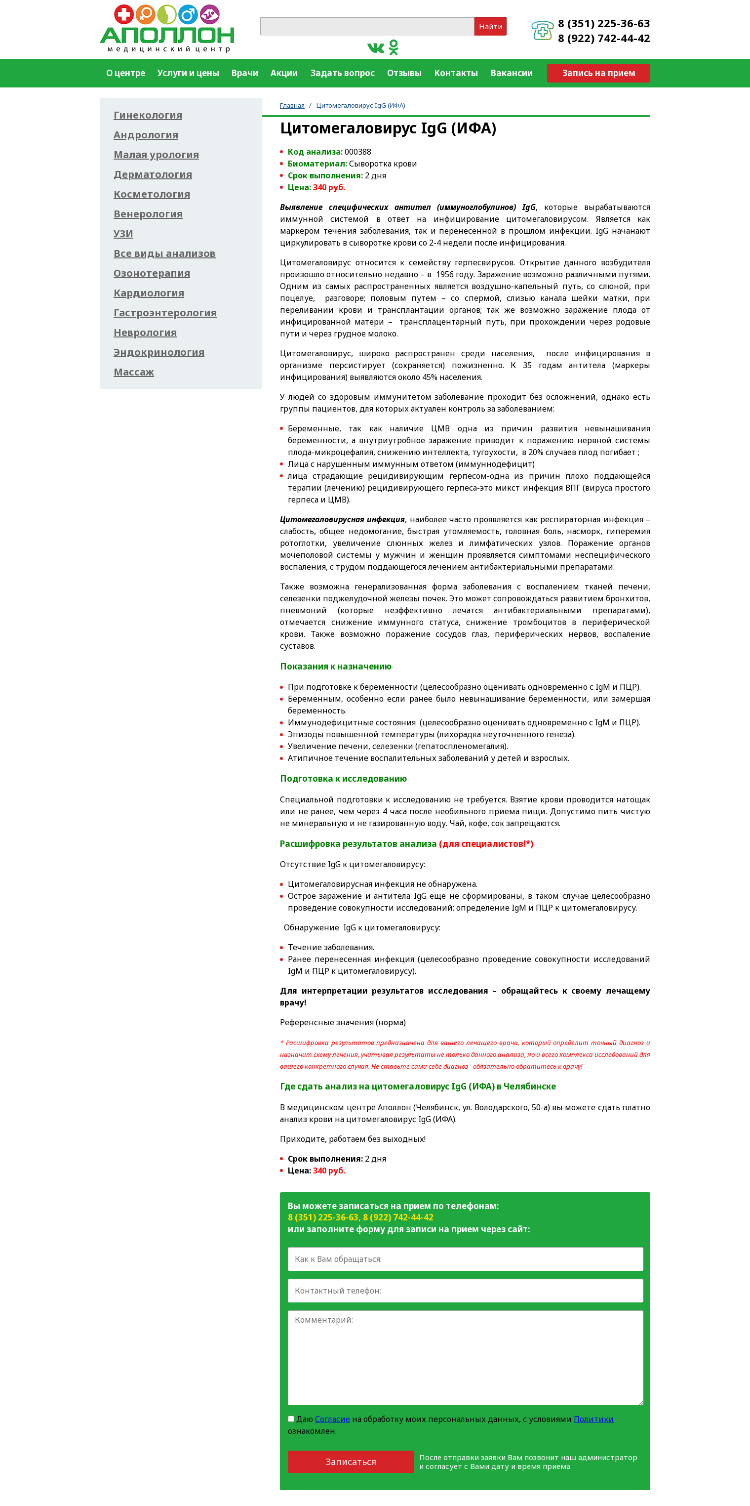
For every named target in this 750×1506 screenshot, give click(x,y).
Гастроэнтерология (165, 313)
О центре (125, 73)
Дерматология (153, 174)
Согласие (332, 1419)
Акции (284, 73)
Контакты (456, 73)
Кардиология (149, 293)
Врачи (245, 73)
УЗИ (123, 234)
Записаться (351, 1461)
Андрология (146, 135)
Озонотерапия (152, 273)
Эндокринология (159, 352)
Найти (490, 26)
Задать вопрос (343, 73)
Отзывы (404, 73)
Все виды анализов (165, 253)
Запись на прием (598, 73)
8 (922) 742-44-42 (604, 37)
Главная (292, 105)
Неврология (145, 332)
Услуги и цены (188, 73)
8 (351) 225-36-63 (604, 22)
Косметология (152, 194)
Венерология (148, 214)
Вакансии (512, 73)
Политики (594, 1419)
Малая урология (156, 155)
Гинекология (148, 115)
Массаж (134, 372)
